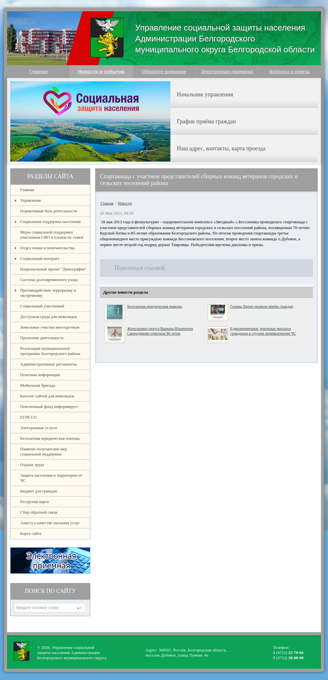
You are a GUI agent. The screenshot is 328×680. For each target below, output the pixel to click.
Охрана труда (32, 464)
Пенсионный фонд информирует (49, 406)
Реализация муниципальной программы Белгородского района (50, 351)
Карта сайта (30, 533)
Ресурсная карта (34, 501)
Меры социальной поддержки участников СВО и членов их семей (51, 235)
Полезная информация (40, 374)
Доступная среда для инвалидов (48, 316)
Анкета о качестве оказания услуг (50, 522)
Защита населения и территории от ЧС (51, 478)
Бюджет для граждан (38, 491)
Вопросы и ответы (289, 71)
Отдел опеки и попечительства (47, 247)
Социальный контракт (39, 258)
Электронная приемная (227, 71)
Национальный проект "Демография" (53, 269)
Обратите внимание (164, 71)
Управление (30, 200)
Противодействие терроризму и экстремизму (48, 293)
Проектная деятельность (42, 337)
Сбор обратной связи (38, 512)
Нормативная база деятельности (48, 210)
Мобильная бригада (37, 385)
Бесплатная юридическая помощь (50, 438)
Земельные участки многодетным (49, 327)
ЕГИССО (28, 417)
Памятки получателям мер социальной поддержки (43, 451)
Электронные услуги (38, 427)
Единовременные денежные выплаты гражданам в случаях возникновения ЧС (263, 331)
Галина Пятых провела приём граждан (261, 306)
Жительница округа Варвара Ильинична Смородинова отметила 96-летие (160, 331)
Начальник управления (205, 94)
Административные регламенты (48, 364)
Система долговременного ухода (49, 279)
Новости (125, 203)
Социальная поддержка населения (50, 221)
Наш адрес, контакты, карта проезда (221, 148)
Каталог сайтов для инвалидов (47, 395)
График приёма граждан (206, 121)
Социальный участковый (42, 306)
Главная (38, 71)
